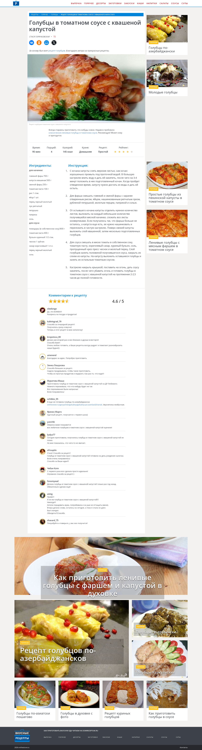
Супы (185, 3)
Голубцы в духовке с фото (76, 715)
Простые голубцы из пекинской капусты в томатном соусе (165, 197)
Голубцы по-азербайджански (162, 49)
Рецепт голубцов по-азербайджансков (58, 654)
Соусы (175, 3)
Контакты (184, 747)
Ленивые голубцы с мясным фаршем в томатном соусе (164, 246)
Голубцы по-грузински (156, 632)
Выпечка (76, 3)
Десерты (101, 3)
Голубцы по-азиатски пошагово (33, 715)
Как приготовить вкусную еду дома (16, 3)
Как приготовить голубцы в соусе (162, 715)
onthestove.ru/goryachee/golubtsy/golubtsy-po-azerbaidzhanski (74, 404)
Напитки (151, 3)
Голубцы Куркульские (155, 672)
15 (54, 36)
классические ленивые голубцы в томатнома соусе (73, 132)
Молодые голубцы (163, 92)
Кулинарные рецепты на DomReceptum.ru (22, 735)
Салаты (164, 3)
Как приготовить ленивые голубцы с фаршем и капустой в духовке (102, 585)
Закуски (129, 3)
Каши (140, 3)
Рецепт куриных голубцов (117, 715)
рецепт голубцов (56, 50)
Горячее (89, 3)
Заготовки (115, 3)
